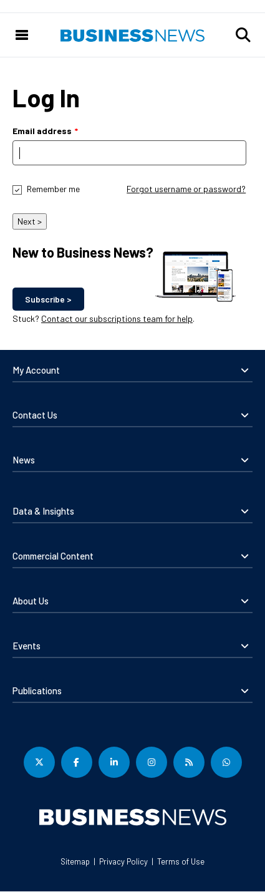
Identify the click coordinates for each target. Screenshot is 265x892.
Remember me (53, 188)
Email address (42, 130)
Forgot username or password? (186, 188)
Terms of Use (181, 861)
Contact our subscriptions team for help (117, 318)
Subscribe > (48, 299)
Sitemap (75, 861)
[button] (243, 35)
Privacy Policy (123, 861)
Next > (29, 221)
